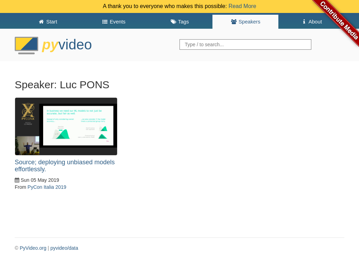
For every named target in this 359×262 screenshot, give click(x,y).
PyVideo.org (33, 248)
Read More (242, 6)
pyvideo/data (64, 248)
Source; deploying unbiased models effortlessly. (65, 166)
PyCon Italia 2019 (47, 187)
